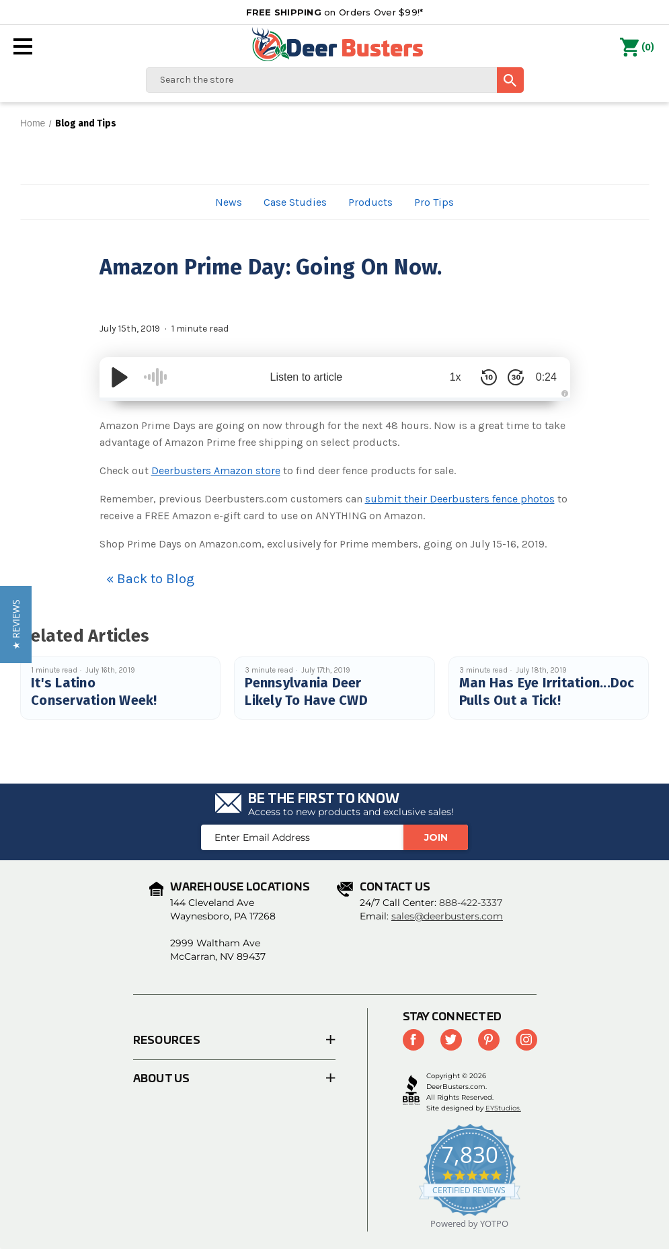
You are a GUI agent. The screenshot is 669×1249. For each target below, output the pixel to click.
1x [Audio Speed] (449, 377)
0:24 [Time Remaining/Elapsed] (543, 377)
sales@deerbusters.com (447, 916)
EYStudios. (503, 1108)
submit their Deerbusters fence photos (460, 498)
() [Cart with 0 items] (637, 48)
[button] (16, 624)
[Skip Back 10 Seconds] (482, 377)
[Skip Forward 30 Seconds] (509, 377)
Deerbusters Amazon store (215, 470)
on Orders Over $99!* (335, 12)
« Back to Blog (150, 578)
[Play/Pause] (119, 377)
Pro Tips (434, 202)
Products (370, 202)
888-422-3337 (470, 903)
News (228, 202)
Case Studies (295, 202)
